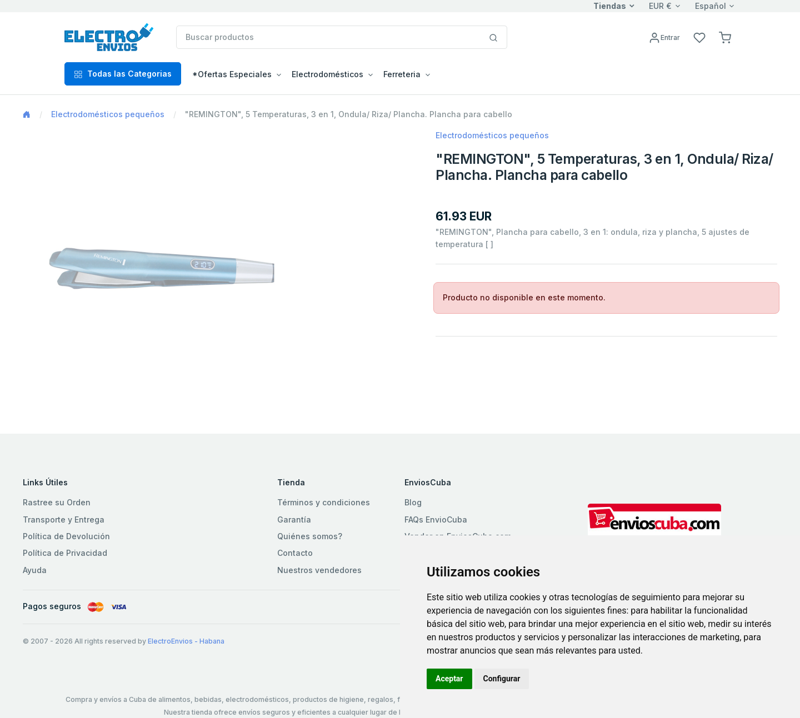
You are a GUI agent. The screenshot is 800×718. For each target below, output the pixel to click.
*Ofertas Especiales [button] (232, 74)
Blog (413, 502)
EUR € (660, 6)
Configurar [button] (502, 678)
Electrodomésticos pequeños (107, 114)
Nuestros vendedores (319, 570)
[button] (725, 37)
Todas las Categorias (123, 73)
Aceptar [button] (449, 678)
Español (710, 6)
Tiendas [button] (609, 6)
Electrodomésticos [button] (327, 74)
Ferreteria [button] (402, 74)
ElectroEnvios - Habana (186, 641)
